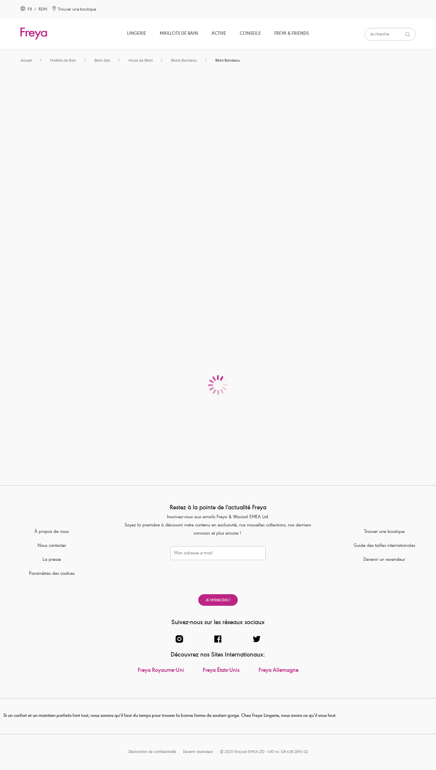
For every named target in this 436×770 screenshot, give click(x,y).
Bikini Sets (102, 61)
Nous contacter (51, 546)
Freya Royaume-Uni (161, 671)
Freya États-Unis (221, 671)
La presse (52, 560)
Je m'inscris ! (218, 600)
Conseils (250, 33)
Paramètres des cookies (52, 573)
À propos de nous (51, 532)
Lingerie (136, 33)
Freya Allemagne (278, 671)
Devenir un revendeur (384, 560)
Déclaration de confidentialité (152, 752)
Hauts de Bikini (140, 61)
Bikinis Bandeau (184, 61)
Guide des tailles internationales (384, 546)
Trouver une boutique (384, 532)
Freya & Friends (291, 33)
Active (219, 33)
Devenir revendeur (198, 752)
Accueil (26, 61)
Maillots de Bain (179, 33)
